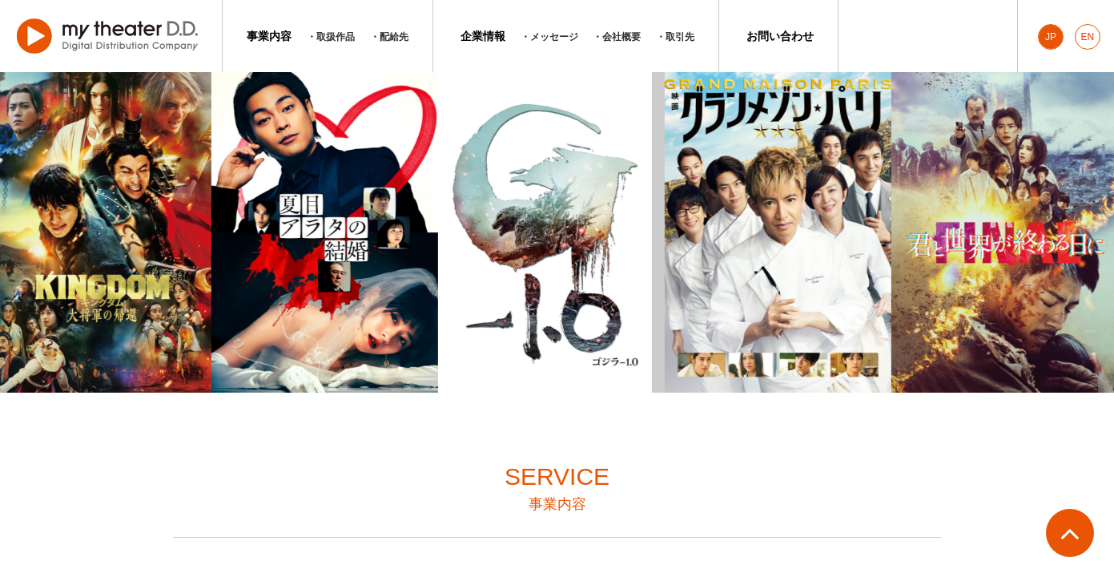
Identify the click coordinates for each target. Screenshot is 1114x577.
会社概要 (621, 36)
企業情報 (482, 36)
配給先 (394, 36)
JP (1050, 36)
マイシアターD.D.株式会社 (111, 36)
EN (1088, 36)
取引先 (680, 36)
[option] (327, 232)
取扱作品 (335, 36)
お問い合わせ (780, 36)
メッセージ (554, 36)
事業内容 (269, 36)
